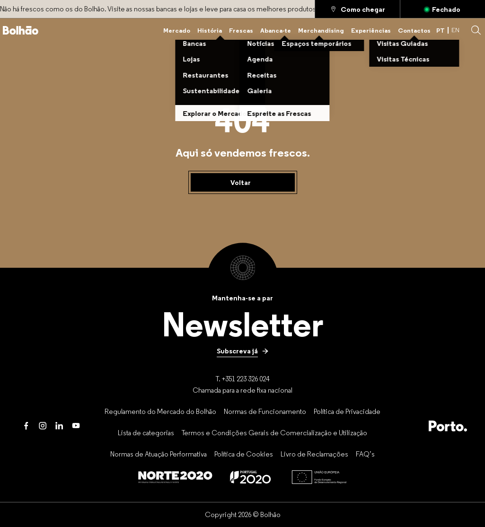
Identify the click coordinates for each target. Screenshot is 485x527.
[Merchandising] (321, 30)
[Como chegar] (357, 9)
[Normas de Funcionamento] (265, 411)
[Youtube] (75, 426)
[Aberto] (442, 9)
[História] (209, 30)
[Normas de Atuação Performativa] (158, 454)
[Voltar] (242, 182)
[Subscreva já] (243, 351)
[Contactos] (414, 30)
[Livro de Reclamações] (314, 454)
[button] (476, 30)
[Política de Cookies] (243, 454)
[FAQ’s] (365, 454)
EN (455, 30)
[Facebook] (26, 426)
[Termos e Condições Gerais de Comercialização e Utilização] (274, 432)
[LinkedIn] (59, 426)
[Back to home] (20, 30)
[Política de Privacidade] (347, 411)
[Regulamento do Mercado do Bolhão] (160, 411)
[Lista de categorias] (146, 432)
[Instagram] (42, 426)
